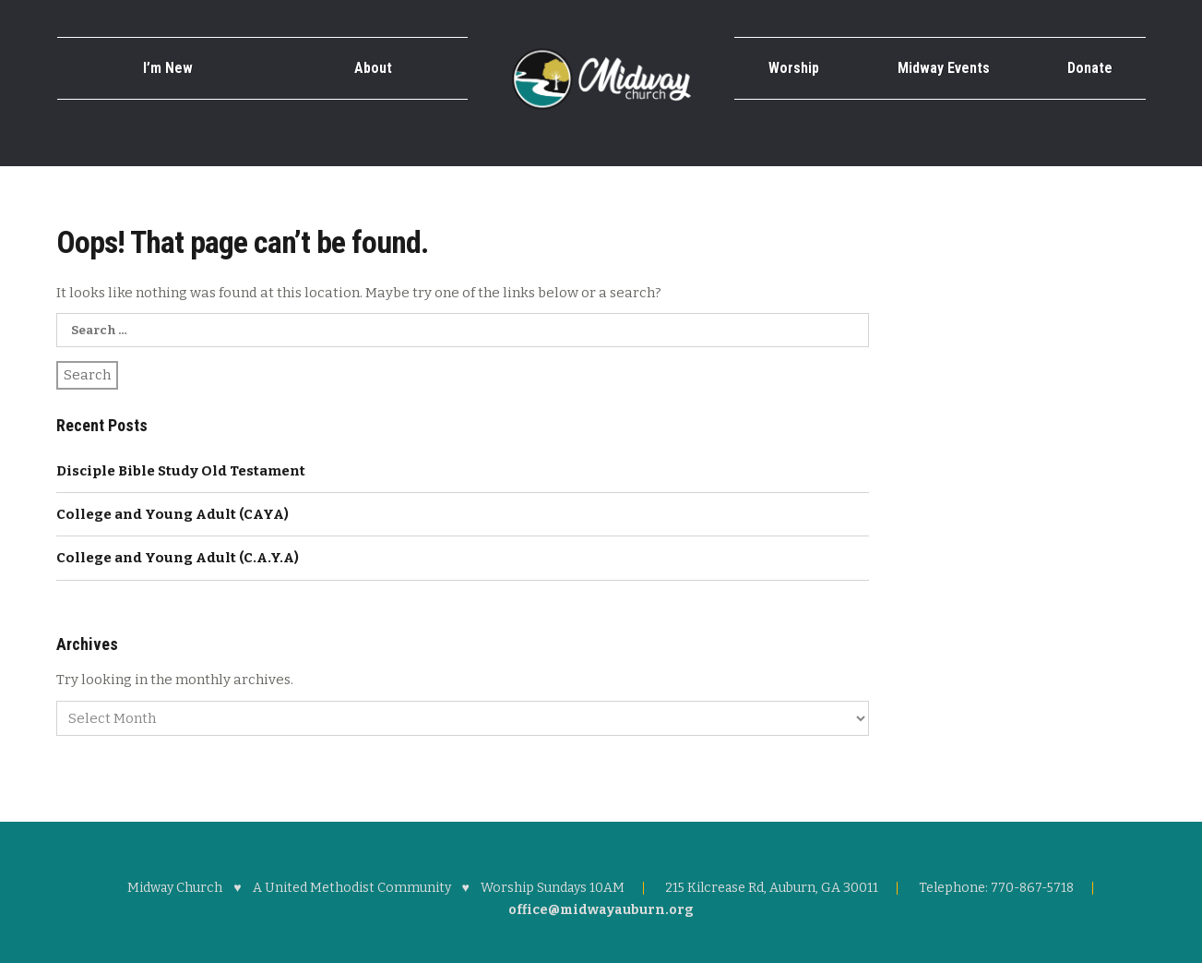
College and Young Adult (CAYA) (172, 514)
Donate (1090, 68)
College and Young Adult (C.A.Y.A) (177, 557)
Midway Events (944, 68)
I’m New (168, 68)
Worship (793, 68)
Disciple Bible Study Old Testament (180, 471)
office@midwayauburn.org (601, 910)
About (373, 68)
